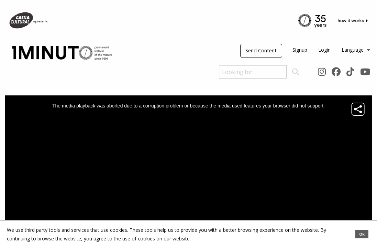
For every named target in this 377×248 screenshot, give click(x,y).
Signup (299, 49)
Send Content (261, 50)
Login (324, 49)
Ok (362, 234)
